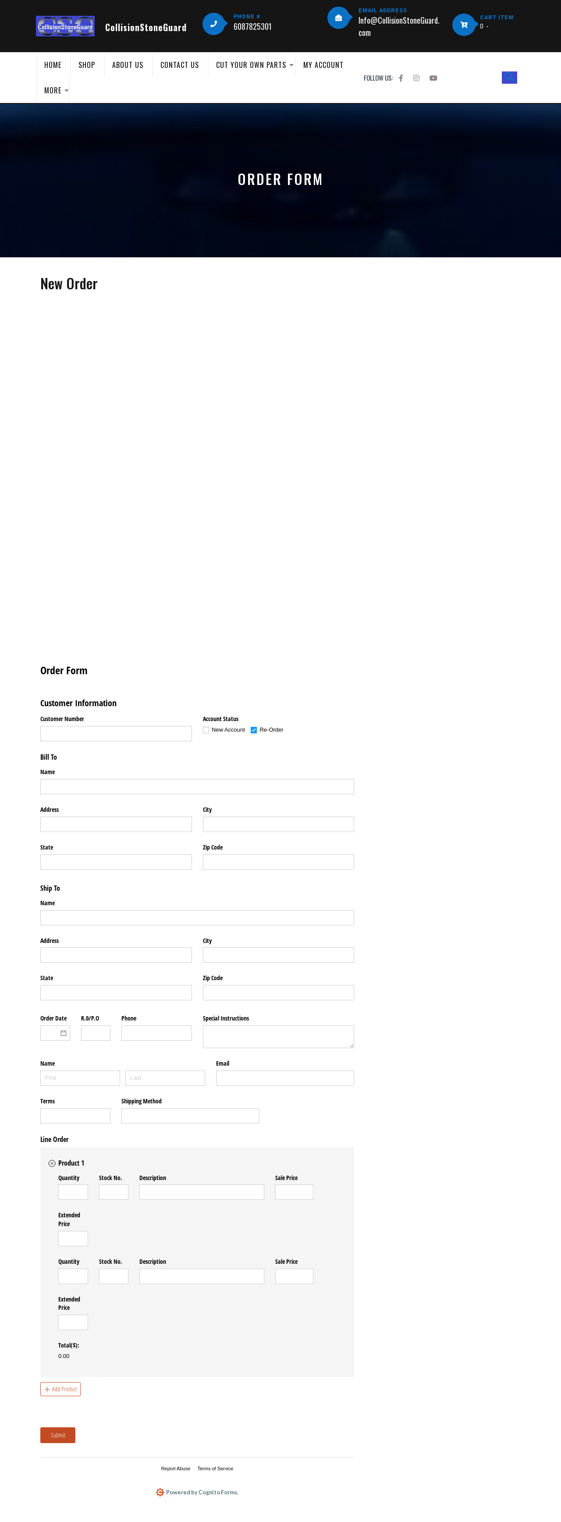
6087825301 (253, 26)
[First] (80, 1078)
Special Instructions (226, 1018)
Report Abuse (176, 1468)
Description (152, 1178)
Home (52, 65)
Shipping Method (141, 1101)
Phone (128, 1018)
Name (47, 772)
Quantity (68, 1178)
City (207, 809)
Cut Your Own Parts (251, 65)
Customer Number (62, 719)
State (46, 847)
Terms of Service (215, 1468)
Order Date (53, 1018)
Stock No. (110, 1178)
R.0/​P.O (90, 1018)
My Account (323, 65)
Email (222, 1063)
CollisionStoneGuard (146, 27)
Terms (47, 1101)
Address (49, 809)
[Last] (165, 1078)
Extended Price (69, 1219)
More (52, 90)
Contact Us (179, 65)
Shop (86, 65)
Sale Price (286, 1178)
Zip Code (213, 847)
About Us (127, 65)
